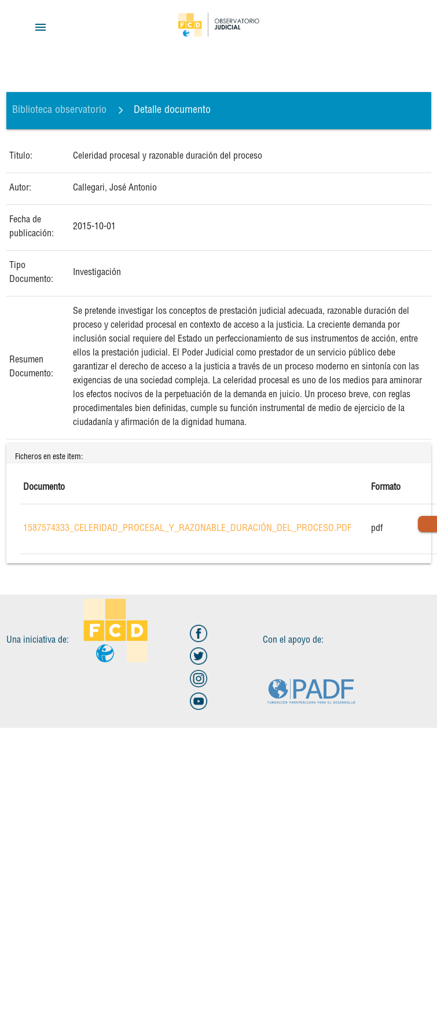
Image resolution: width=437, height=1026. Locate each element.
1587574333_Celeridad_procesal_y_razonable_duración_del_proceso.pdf (187, 529)
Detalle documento (172, 110)
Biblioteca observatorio (59, 110)
